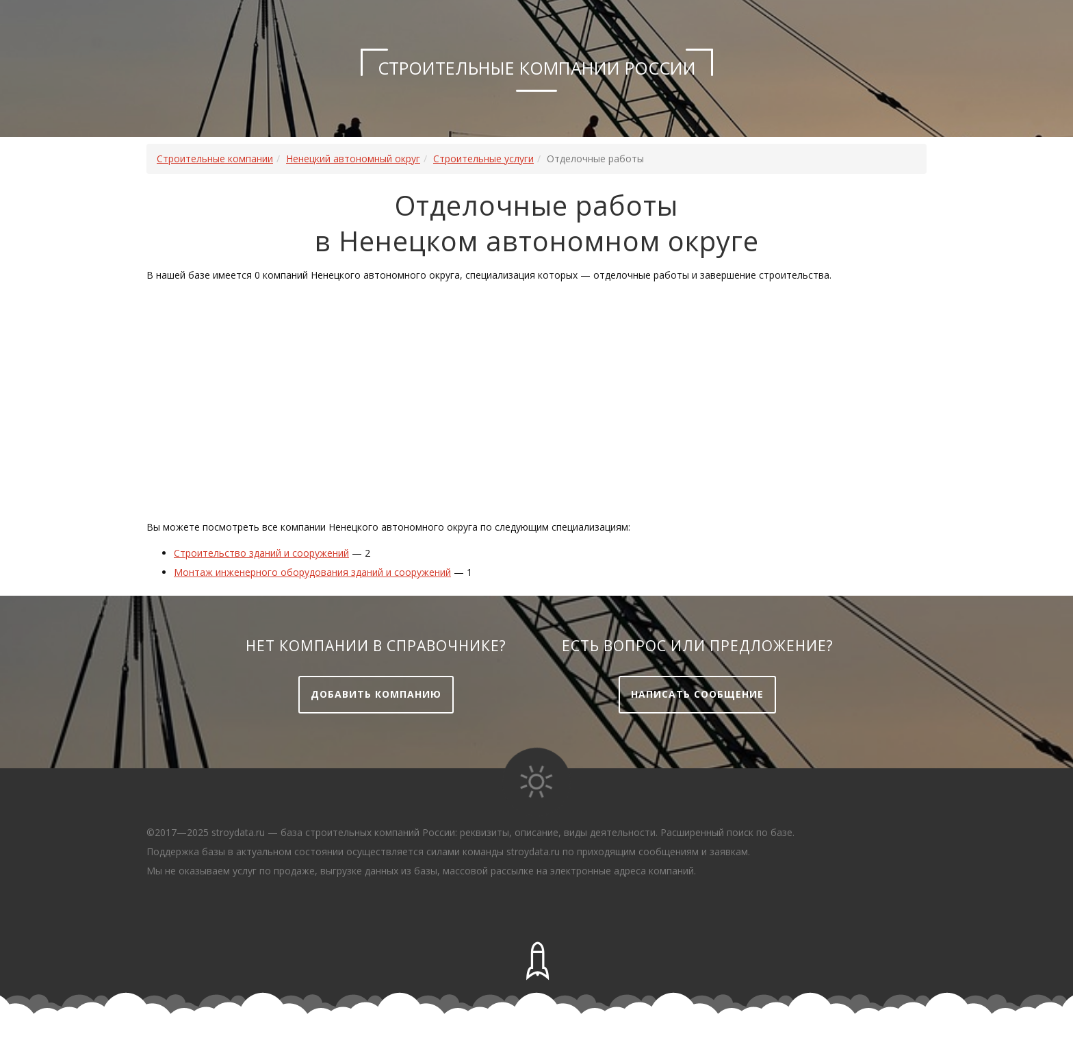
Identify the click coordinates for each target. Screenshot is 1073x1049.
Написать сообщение (697, 693)
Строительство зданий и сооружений (261, 552)
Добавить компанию (376, 693)
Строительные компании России (537, 67)
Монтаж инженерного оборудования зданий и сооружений (312, 572)
